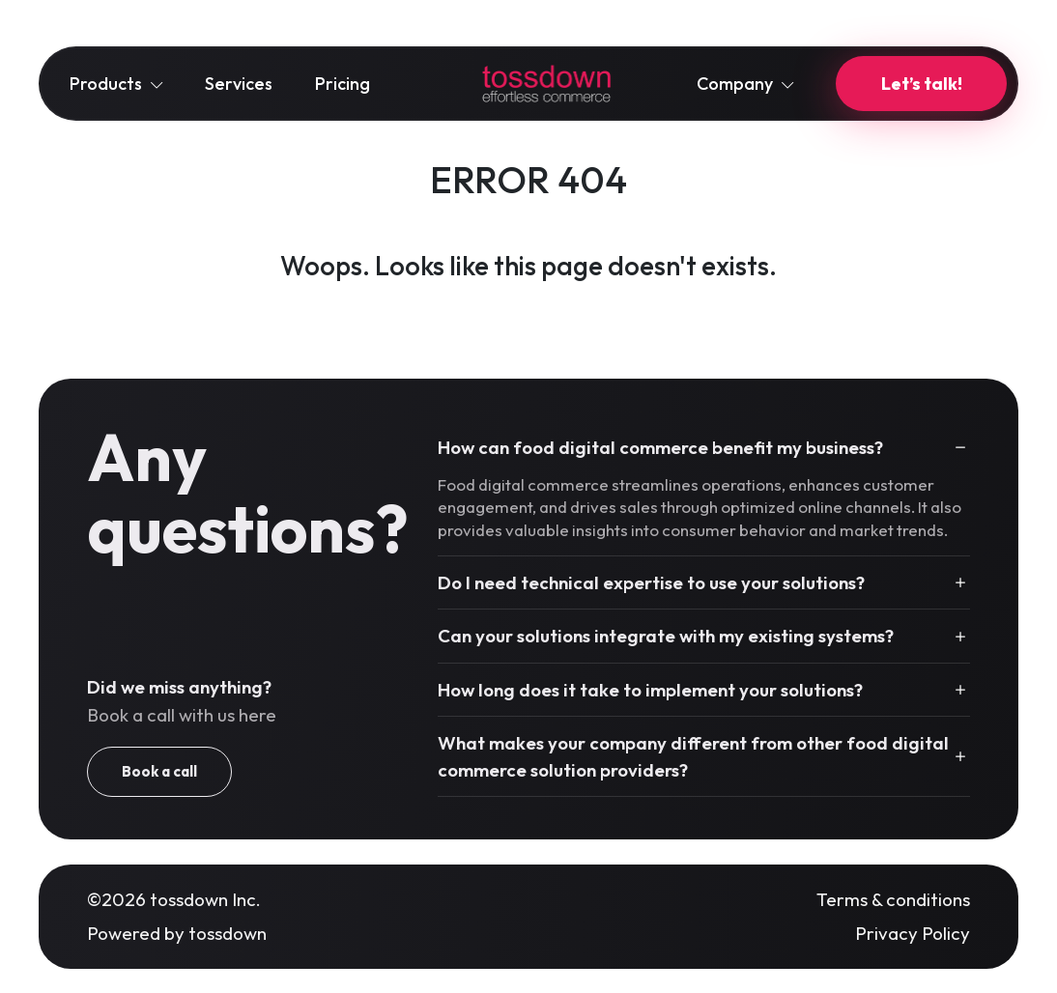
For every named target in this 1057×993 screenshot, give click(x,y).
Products (116, 83)
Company (745, 83)
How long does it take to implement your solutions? (650, 689)
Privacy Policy (912, 933)
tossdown (227, 933)
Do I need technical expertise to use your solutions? (651, 582)
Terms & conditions (893, 899)
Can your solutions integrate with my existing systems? (666, 635)
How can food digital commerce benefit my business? (660, 447)
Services (238, 83)
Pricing (342, 83)
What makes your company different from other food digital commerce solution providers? (693, 756)
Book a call (159, 771)
